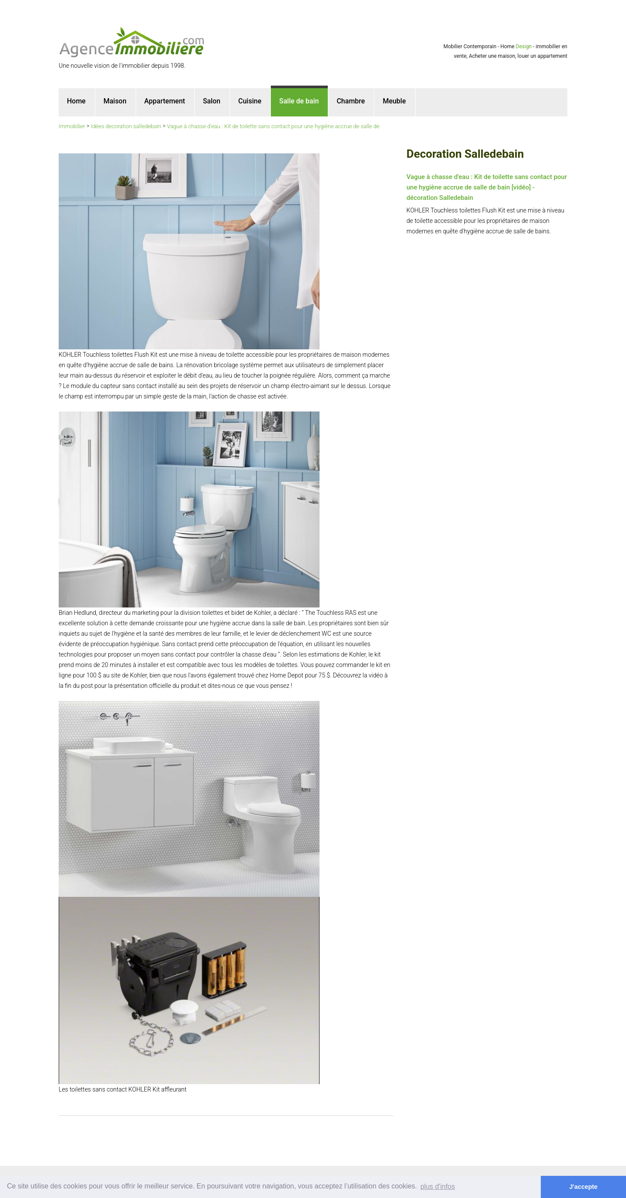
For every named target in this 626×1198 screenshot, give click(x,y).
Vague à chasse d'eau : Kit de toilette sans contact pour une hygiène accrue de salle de (273, 126)
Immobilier (72, 126)
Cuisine (249, 101)
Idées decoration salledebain (126, 126)
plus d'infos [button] (437, 1186)
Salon (211, 101)
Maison (115, 101)
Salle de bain (299, 101)
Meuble (394, 101)
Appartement (164, 101)
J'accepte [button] (583, 1186)
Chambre (350, 101)
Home (76, 101)
